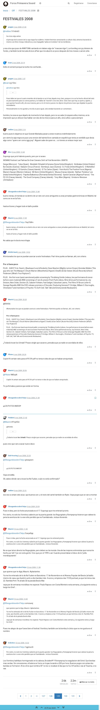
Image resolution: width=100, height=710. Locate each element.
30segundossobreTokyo (17, 192)
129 (58, 696)
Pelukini (11, 418)
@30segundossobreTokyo (14, 222)
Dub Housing (13, 456)
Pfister (10, 354)
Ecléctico (11, 643)
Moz (9, 152)
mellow (10, 130)
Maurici (11, 218)
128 (50, 696)
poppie (10, 27)
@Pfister (6, 375)
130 (65, 696)
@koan (6, 83)
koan (10, 63)
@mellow (7, 31)
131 (73, 696)
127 (43, 696)
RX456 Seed (12, 252)
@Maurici (7, 422)
